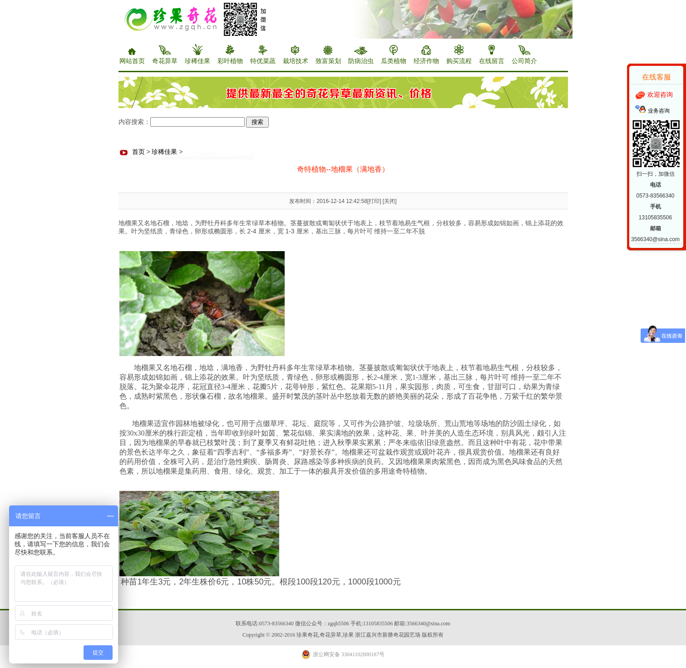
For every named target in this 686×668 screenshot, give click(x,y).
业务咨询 (659, 111)
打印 (374, 201)
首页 (138, 151)
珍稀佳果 (164, 151)
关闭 (389, 201)
